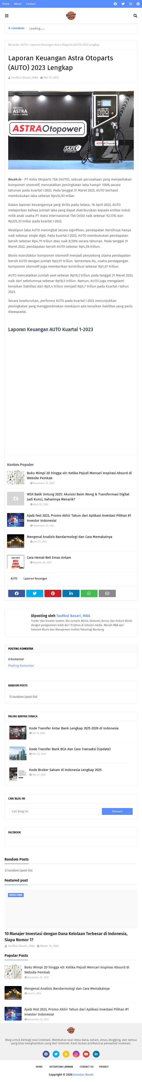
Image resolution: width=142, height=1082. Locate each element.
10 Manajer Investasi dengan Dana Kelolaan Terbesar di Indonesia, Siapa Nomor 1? (66, 936)
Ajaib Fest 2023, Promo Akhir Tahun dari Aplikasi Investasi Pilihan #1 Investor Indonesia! (79, 518)
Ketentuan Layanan (61, 1066)
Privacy (103, 1066)
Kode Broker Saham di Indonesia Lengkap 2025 (65, 770)
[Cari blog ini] (55, 811)
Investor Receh (83, 1074)
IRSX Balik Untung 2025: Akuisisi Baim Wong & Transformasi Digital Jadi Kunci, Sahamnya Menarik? (78, 497)
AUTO (24, 44)
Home (6, 3)
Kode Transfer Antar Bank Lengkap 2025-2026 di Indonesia (74, 728)
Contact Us (86, 1066)
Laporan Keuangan (35, 578)
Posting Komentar (21, 666)
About (17, 3)
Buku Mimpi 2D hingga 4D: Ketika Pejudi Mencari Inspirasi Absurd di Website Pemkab (79, 475)
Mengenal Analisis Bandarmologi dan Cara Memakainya (69, 537)
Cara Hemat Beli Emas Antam (49, 558)
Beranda (13, 44)
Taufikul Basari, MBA (24, 77)
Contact (31, 3)
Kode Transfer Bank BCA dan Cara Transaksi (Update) (70, 749)
